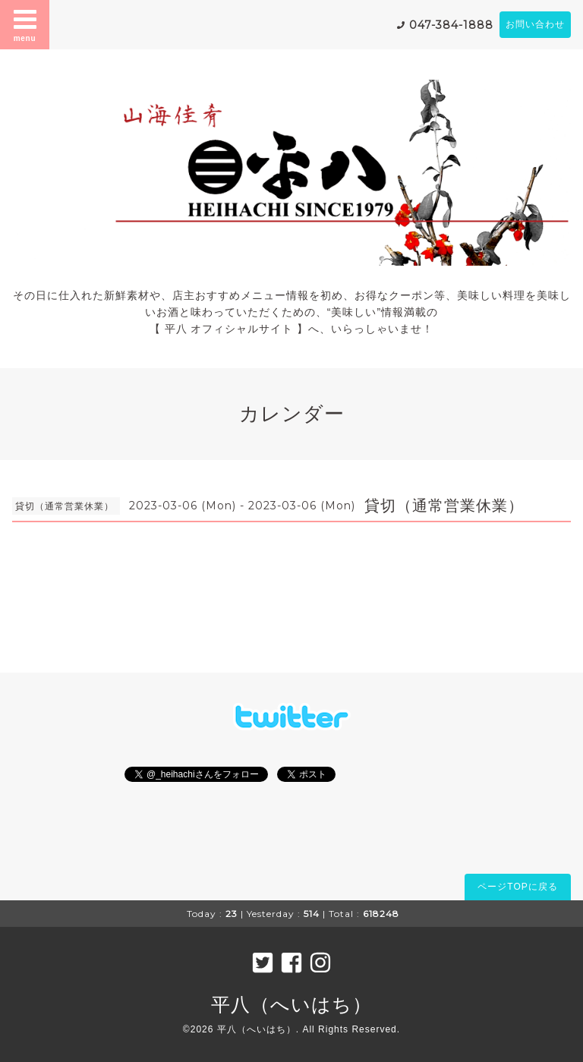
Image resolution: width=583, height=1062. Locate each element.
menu (25, 24)
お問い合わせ (535, 24)
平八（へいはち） (291, 1004)
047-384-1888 (451, 25)
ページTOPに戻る (517, 886)
